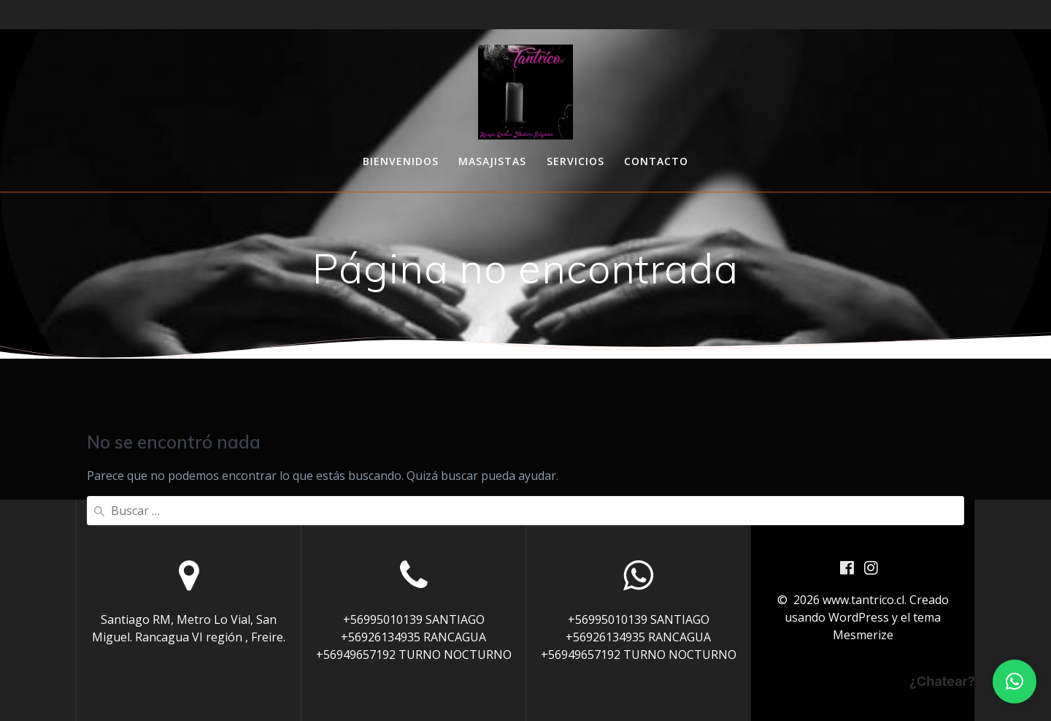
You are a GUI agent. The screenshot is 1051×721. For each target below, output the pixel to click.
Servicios (575, 161)
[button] (1014, 681)
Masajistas (492, 161)
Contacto (656, 161)
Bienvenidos (401, 161)
